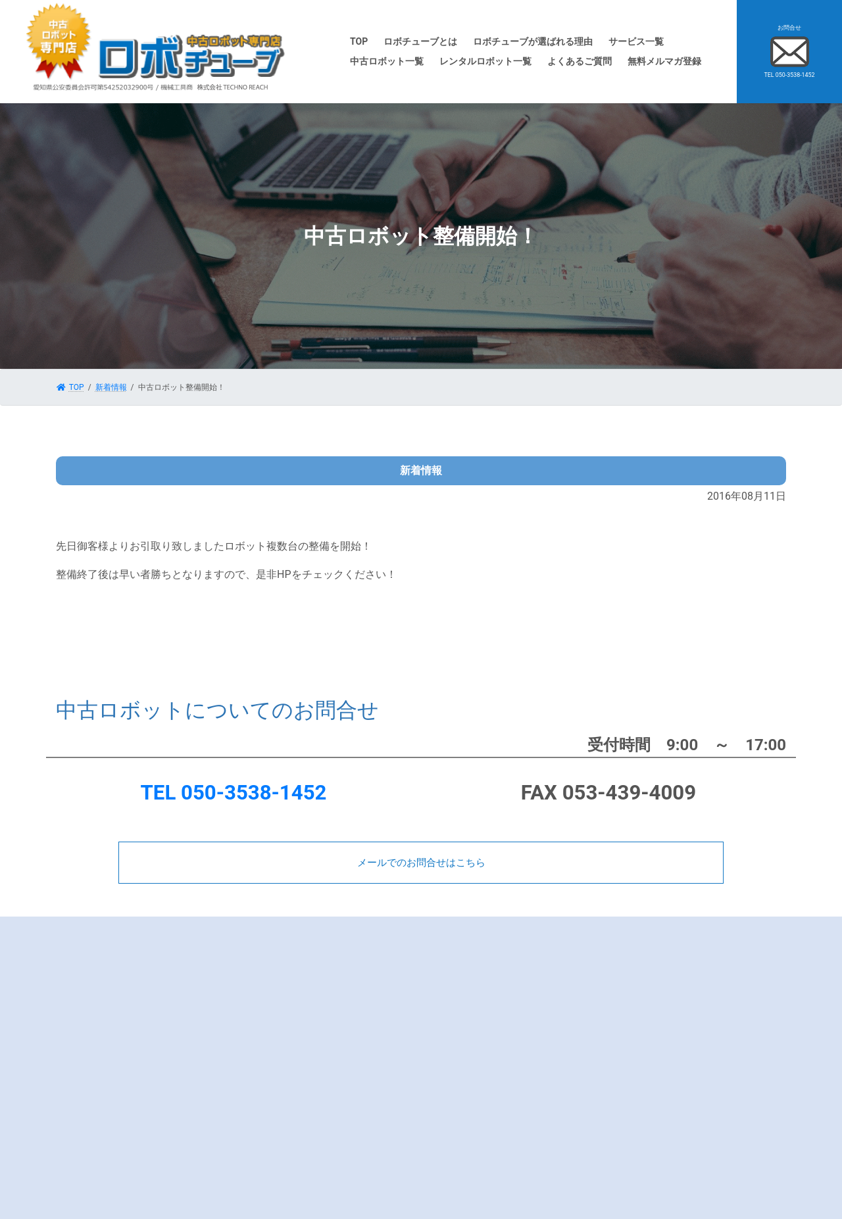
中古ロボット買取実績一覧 (498, 980)
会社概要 (279, 1038)
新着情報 (654, 999)
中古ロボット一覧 (482, 1018)
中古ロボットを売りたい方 (498, 960)
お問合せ (279, 1096)
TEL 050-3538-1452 (234, 792)
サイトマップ (661, 1018)
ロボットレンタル (482, 1057)
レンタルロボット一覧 (490, 1076)
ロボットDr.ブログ (670, 960)
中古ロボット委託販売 (490, 1038)
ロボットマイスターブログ (685, 980)
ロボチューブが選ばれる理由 (314, 980)
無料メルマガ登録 (294, 1115)
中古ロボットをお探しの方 (498, 999)
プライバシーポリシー (302, 1076)
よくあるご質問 (290, 1018)
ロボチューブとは (294, 960)
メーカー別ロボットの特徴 (310, 999)
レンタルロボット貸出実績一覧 (506, 1096)
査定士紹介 (283, 1057)
